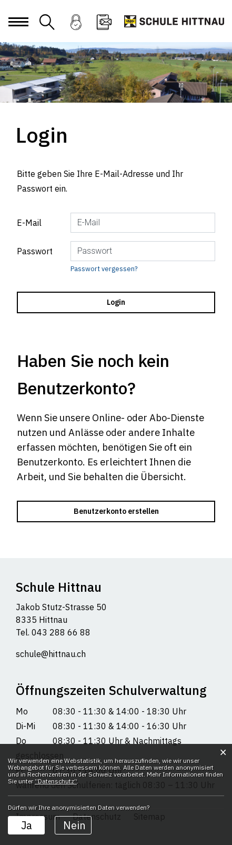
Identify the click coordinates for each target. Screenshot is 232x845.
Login (76, 28)
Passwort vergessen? (104, 268)
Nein (74, 825)
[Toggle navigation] (18, 30)
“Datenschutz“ (56, 781)
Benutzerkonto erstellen (116, 511)
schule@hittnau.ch (51, 654)
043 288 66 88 (59, 632)
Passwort (35, 251)
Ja (26, 825)
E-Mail (29, 222)
